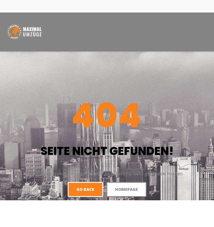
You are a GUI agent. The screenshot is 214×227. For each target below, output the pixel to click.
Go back (85, 189)
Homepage (126, 189)
